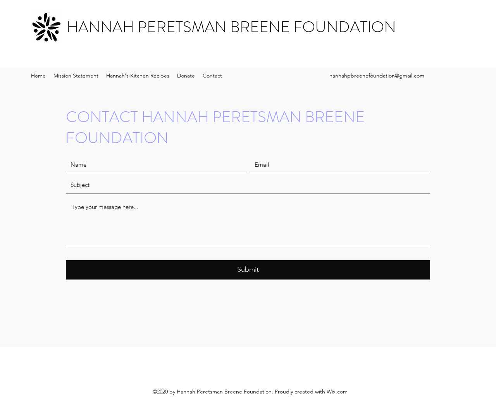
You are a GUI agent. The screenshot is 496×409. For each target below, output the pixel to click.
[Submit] (248, 270)
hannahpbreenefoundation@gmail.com (376, 75)
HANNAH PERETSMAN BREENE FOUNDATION (231, 27)
